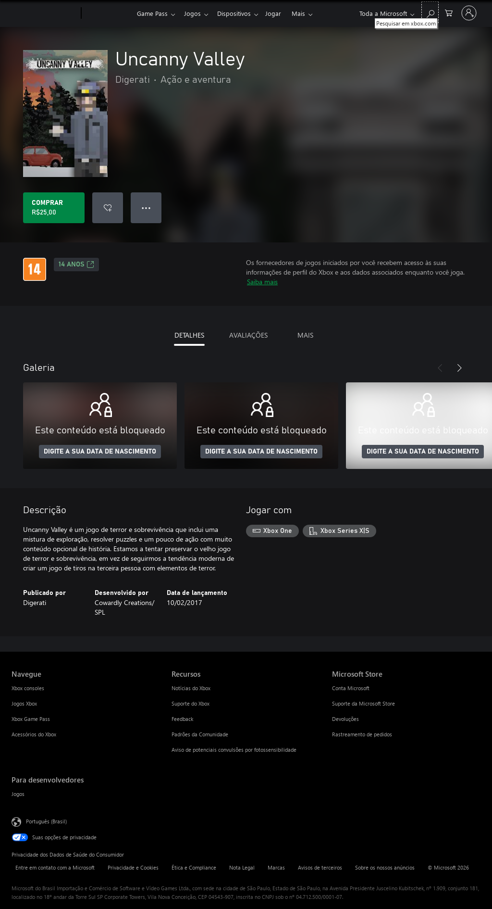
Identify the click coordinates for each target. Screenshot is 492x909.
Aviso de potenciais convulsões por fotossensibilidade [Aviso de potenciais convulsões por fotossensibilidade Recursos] (234, 749)
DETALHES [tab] (189, 335)
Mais (306, 13)
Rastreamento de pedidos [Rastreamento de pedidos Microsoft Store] (362, 734)
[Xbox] (108, 13)
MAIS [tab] (305, 335)
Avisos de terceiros (320, 867)
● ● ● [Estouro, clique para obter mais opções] (146, 207)
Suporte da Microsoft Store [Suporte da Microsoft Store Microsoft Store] (363, 703)
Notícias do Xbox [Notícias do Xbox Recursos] (191, 688)
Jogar (279, 13)
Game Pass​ (152, 13)
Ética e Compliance (194, 867)
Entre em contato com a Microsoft (55, 867)
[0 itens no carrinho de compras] (449, 12)
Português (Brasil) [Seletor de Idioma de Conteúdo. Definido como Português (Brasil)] (46, 821)
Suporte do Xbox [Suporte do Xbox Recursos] (190, 703)
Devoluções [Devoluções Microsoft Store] (345, 719)
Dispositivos (238, 13)
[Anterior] (440, 368)
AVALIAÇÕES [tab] (248, 335)
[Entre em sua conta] (468, 13)
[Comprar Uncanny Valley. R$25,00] (54, 207)
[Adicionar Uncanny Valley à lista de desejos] (107, 207)
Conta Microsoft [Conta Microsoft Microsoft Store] (350, 688)
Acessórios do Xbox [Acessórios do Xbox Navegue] (34, 734)
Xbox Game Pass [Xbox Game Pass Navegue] (31, 719)
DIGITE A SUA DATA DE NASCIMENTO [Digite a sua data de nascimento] (100, 451)
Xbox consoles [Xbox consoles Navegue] (28, 688)
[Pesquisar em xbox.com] (430, 12)
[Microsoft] (44, 13)
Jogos (194, 13)
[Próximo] (459, 368)
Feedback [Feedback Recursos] (182, 719)
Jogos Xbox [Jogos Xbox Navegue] (24, 703)
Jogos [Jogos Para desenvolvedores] (18, 794)
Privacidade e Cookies (133, 867)
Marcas (276, 867)
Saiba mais (262, 281)
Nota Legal (242, 867)
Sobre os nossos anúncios (385, 867)
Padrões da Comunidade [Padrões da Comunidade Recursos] (200, 734)
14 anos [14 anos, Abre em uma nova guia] (76, 264)
